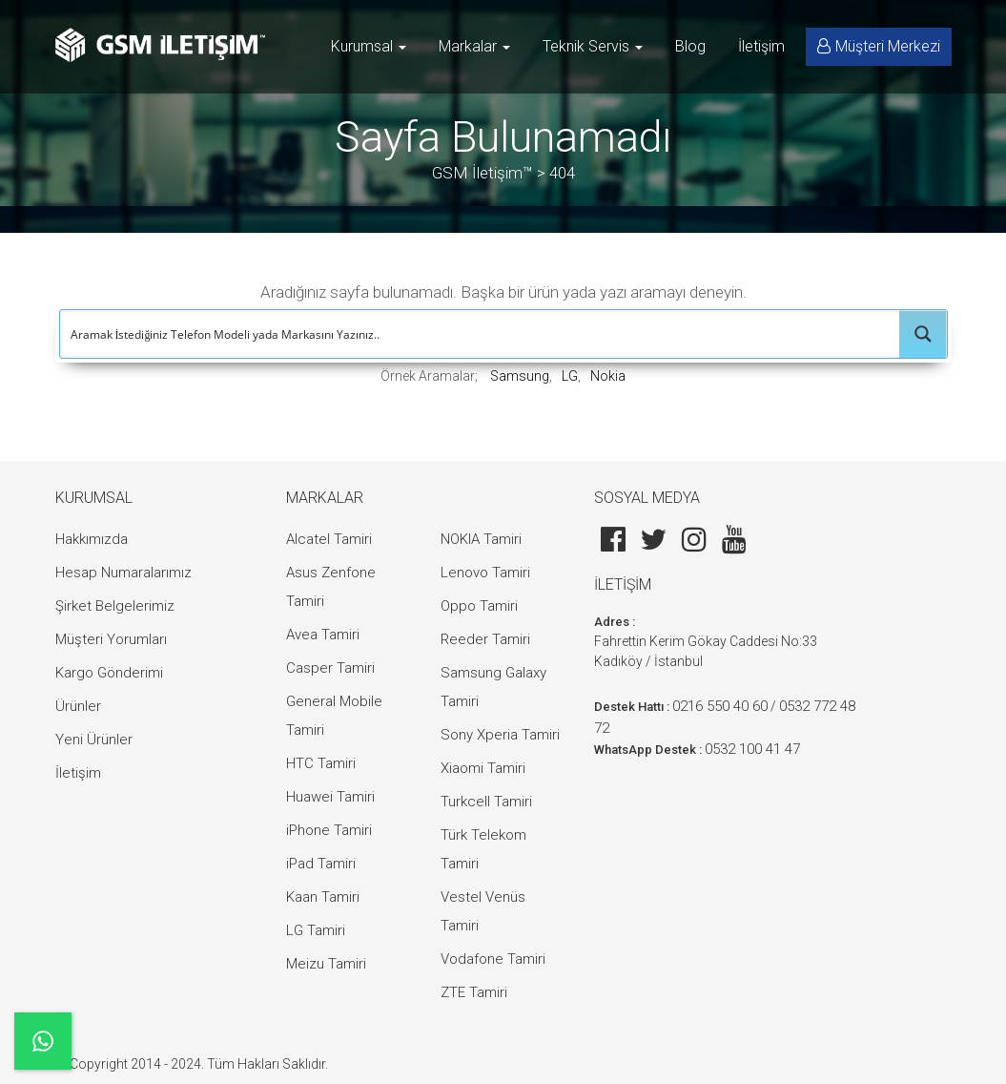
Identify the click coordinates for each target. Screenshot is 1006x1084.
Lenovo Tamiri (485, 572)
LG (570, 376)
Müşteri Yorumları (111, 639)
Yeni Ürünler (94, 739)
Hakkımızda (91, 539)
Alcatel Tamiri (329, 539)
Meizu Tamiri (326, 963)
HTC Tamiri (321, 763)
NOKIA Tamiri (481, 539)
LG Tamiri (315, 930)
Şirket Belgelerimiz (115, 606)
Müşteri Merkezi (878, 46)
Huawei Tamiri (330, 796)
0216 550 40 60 (720, 706)
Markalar (474, 46)
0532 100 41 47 (752, 749)
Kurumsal (368, 46)
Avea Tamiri (322, 634)
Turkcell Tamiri (486, 801)
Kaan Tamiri (322, 897)
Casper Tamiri (330, 668)
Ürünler (78, 706)
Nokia (608, 376)
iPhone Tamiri (329, 830)
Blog (690, 46)
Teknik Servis (593, 46)
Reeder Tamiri (485, 639)
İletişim (761, 46)
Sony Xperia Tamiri (500, 734)
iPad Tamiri (321, 863)
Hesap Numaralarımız (123, 572)
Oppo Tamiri (479, 606)
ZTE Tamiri (474, 992)
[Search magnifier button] (923, 334)
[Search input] (481, 334)
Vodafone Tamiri (493, 959)
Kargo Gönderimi (109, 672)
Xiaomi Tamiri (483, 768)
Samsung (519, 376)
